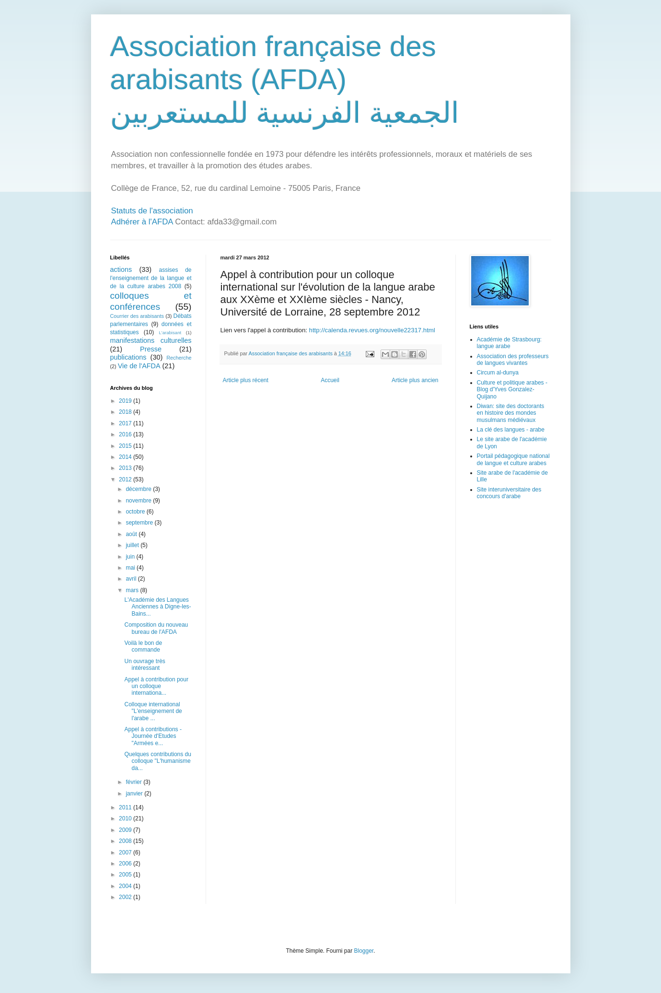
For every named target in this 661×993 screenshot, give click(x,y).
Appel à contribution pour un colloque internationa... (156, 686)
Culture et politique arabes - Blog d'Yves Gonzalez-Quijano (512, 389)
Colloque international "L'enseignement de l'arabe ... (153, 711)
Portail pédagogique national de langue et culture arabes (513, 459)
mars (133, 590)
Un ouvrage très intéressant (144, 664)
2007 (126, 852)
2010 (126, 818)
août (132, 534)
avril (132, 578)
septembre (140, 522)
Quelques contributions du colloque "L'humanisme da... (157, 761)
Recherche (178, 358)
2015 (126, 446)
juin (131, 556)
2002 (126, 897)
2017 (126, 423)
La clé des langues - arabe (511, 429)
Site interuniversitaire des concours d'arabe (509, 493)
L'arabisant (170, 332)
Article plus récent (245, 380)
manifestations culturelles (151, 340)
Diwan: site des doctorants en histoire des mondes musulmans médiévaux (511, 413)
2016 (126, 434)
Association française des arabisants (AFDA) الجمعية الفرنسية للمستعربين (284, 79)
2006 (126, 863)
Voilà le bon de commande (143, 646)
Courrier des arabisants (137, 316)
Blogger (364, 950)
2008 (126, 841)
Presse (151, 349)
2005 (126, 874)
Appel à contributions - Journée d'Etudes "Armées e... (152, 736)
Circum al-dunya (498, 372)
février (134, 782)
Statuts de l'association (152, 210)
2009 (126, 830)
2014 (126, 457)
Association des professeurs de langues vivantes (513, 359)
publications (128, 357)
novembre (139, 500)
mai (131, 567)
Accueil (330, 380)
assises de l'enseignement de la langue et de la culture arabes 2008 (151, 278)
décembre (139, 489)
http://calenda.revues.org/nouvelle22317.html (372, 330)
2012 (126, 479)
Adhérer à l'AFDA (142, 221)
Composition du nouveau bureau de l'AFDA (156, 628)
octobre (136, 511)
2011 (126, 807)
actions (121, 269)
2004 (126, 886)
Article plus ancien (415, 380)
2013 (126, 468)
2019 (126, 400)
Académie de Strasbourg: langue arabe (509, 343)
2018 (126, 412)
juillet (133, 545)
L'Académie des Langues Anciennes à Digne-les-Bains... (157, 606)
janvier (135, 793)
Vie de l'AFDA (139, 366)
